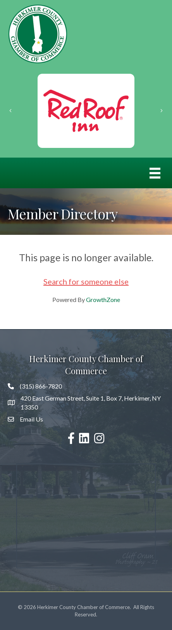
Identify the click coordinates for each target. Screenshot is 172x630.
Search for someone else (86, 281)
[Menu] (155, 172)
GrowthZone (103, 299)
